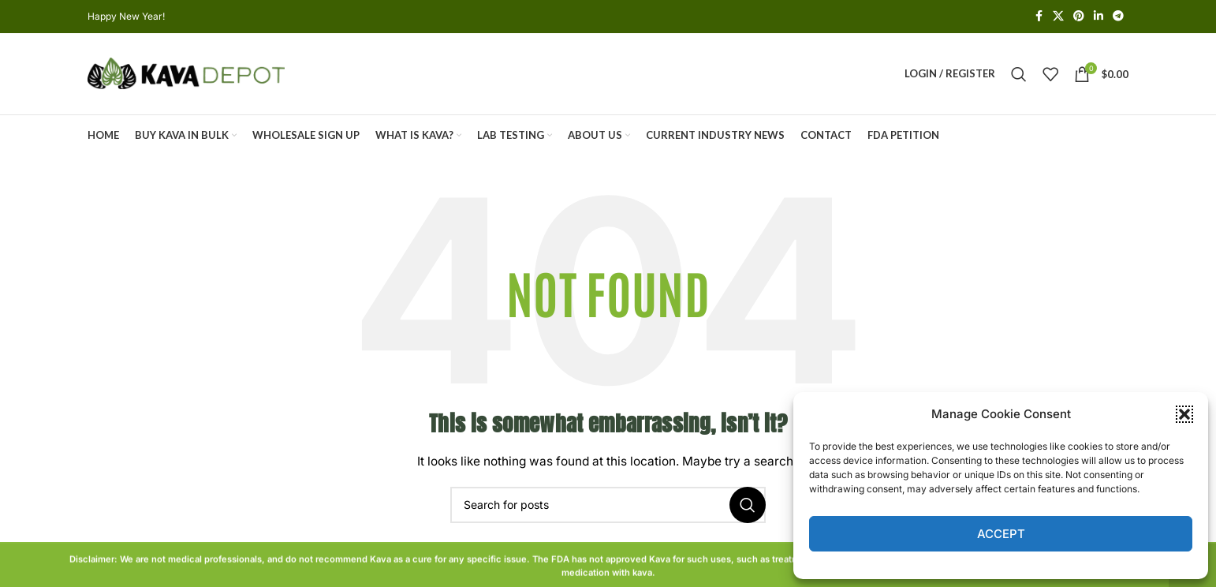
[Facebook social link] (1038, 17)
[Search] (1019, 74)
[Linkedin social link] (1098, 17)
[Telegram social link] (1118, 17)
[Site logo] (186, 73)
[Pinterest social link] (1079, 17)
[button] (1184, 414)
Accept (1001, 533)
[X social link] (1058, 17)
